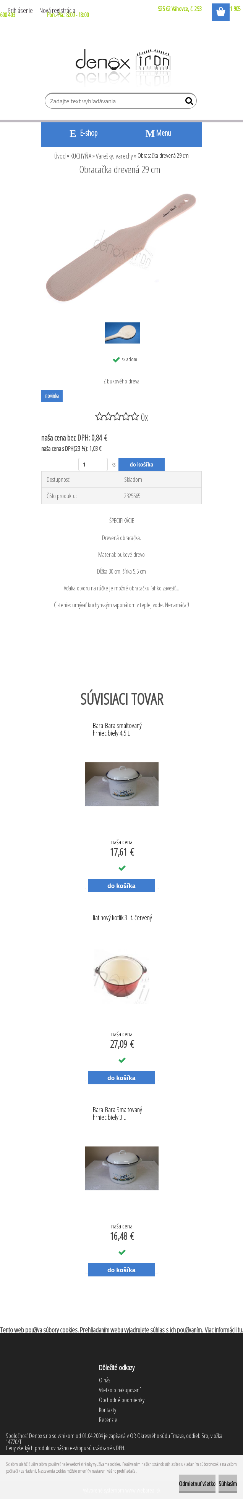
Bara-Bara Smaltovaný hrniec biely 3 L (117, 1114)
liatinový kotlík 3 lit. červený (122, 918)
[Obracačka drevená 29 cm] (121, 190)
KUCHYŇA (80, 155)
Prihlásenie (20, 10)
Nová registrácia (57, 10)
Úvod (60, 155)
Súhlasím (228, 1484)
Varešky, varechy (114, 155)
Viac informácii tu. (224, 1329)
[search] (187, 102)
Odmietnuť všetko (197, 1484)
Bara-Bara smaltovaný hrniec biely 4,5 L (117, 729)
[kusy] (93, 464)
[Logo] (121, 68)
